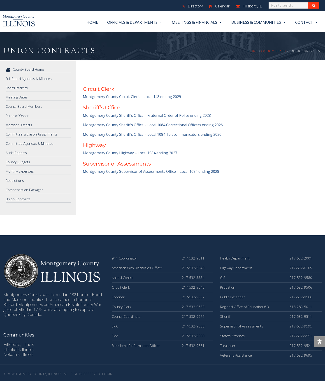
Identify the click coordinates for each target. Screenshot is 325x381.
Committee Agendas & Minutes (29, 143)
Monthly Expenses (20, 171)
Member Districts (19, 125)
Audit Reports (16, 152)
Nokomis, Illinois (18, 354)
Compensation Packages (24, 189)
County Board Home (25, 69)
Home (92, 22)
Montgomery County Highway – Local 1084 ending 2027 (130, 152)
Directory (193, 6)
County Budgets (18, 162)
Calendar (219, 6)
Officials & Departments (135, 22)
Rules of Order (17, 115)
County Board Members (24, 106)
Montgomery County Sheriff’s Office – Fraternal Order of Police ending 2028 (147, 115)
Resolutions (15, 180)
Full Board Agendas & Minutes (29, 78)
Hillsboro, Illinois (18, 344)
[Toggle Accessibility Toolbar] (319, 341)
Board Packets (17, 88)
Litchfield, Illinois (18, 349)
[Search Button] (313, 5)
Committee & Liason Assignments (32, 134)
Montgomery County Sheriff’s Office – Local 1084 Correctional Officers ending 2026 (153, 124)
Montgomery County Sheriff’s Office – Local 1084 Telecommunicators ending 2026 (152, 134)
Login (107, 374)
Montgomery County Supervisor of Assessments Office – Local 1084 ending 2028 (151, 171)
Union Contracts (18, 199)
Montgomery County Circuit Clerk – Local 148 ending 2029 (132, 96)
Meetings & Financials (197, 22)
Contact (306, 22)
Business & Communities (258, 22)
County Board (273, 51)
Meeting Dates (17, 97)
